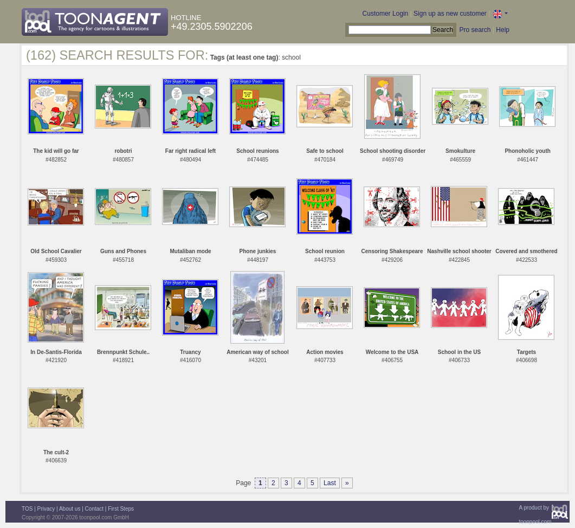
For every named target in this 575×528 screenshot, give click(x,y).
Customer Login (386, 13)
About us (69, 509)
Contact (94, 509)
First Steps (121, 509)
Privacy (46, 509)
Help (502, 30)
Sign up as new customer (450, 13)
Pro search (474, 30)
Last (330, 483)
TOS (27, 509)
